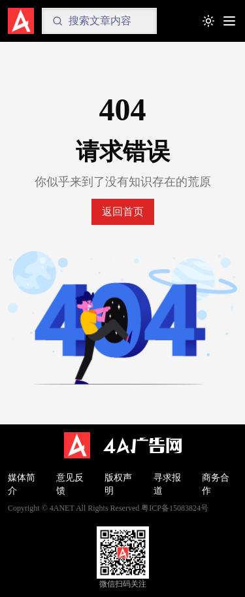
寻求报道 (167, 484)
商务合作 (215, 484)
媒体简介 (21, 484)
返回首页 (123, 211)
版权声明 (118, 484)
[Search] (99, 21)
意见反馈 (70, 484)
